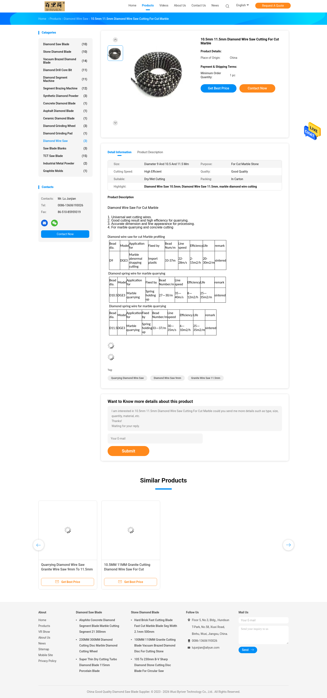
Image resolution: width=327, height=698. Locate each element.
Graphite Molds (65, 171)
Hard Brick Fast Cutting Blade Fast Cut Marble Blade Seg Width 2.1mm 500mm (155, 625)
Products (44, 626)
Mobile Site (45, 655)
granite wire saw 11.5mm (205, 378)
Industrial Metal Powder (65, 163)
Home (42, 620)
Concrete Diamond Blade (65, 103)
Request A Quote (273, 5)
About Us (44, 637)
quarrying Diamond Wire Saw (127, 378)
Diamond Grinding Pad (65, 133)
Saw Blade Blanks (65, 148)
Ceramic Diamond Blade (65, 118)
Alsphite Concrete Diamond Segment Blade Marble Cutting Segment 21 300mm (99, 625)
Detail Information (119, 152)
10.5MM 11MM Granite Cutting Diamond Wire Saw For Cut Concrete (127, 569)
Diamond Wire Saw (65, 141)
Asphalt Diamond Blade (65, 111)
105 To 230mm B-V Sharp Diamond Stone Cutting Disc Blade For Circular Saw (152, 665)
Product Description (150, 152)
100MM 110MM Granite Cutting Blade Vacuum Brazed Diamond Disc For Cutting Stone (155, 645)
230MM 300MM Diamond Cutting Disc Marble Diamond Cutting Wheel (98, 645)
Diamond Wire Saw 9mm (167, 378)
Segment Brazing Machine (65, 88)
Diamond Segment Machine (65, 79)
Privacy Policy (47, 661)
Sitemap (43, 649)
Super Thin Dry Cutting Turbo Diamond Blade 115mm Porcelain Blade (98, 665)
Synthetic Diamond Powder (65, 96)
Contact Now (65, 234)
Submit (128, 451)
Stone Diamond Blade (65, 52)
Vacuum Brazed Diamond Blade (65, 61)
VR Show (44, 631)
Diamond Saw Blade (65, 44)
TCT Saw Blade (65, 156)
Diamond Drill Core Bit (65, 70)
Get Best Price (218, 88)
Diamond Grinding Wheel (65, 126)
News (42, 643)
